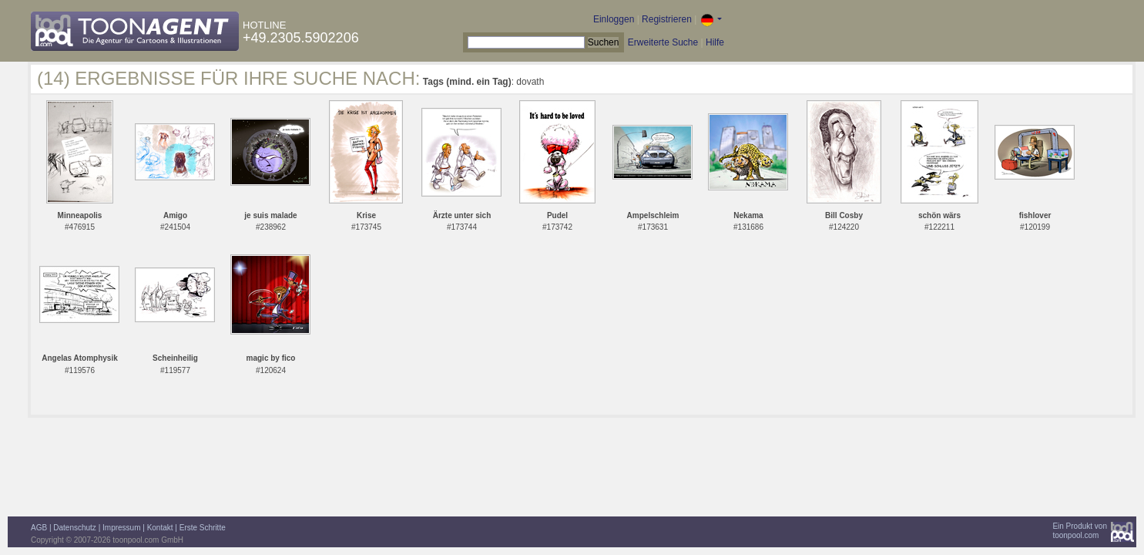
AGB (39, 527)
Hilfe (715, 42)
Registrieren (667, 19)
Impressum (121, 527)
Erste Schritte (202, 527)
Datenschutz (74, 527)
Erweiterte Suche (663, 42)
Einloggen (613, 19)
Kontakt (160, 527)
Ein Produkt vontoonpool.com (1079, 531)
